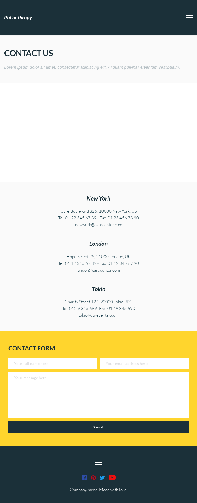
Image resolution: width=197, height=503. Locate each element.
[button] (189, 17)
